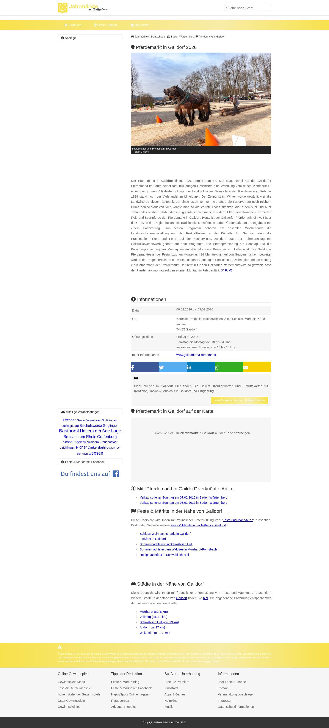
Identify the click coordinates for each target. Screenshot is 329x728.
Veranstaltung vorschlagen (236, 694)
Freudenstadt (109, 442)
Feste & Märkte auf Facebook (131, 688)
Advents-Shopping (124, 706)
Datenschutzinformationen (236, 706)
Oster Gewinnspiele (71, 700)
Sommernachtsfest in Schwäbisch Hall (166, 544)
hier (205, 598)
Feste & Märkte (106, 25)
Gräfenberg (107, 437)
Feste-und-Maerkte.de (238, 520)
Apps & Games (174, 694)
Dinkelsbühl (97, 447)
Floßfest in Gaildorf (153, 539)
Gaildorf (181, 598)
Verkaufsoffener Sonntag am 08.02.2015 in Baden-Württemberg (183, 502)
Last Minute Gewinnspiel (75, 688)
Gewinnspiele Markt (71, 682)
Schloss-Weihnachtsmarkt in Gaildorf (165, 533)
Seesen (96, 453)
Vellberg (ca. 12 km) (153, 617)
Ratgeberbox (120, 700)
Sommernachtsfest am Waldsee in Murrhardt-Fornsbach (178, 549)
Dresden (69, 420)
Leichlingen (67, 447)
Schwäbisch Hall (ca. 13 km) (159, 622)
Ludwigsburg (70, 425)
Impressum (140, 25)
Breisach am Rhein (79, 437)
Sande (81, 420)
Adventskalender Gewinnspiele (79, 694)
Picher (81, 447)
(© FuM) (226, 270)
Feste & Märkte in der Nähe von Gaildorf (198, 525)
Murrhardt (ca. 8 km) (154, 611)
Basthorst (69, 430)
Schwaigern (91, 442)
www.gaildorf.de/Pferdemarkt (196, 355)
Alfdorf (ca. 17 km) (152, 627)
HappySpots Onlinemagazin (130, 694)
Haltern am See (95, 431)
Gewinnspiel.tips (69, 706)
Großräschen (109, 420)
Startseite (72, 25)
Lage (116, 430)
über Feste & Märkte (232, 682)
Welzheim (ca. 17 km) (155, 632)
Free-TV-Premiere (176, 682)
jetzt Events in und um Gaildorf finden (240, 400)
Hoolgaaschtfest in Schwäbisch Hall (164, 555)
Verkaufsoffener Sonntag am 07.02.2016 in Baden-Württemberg (183, 497)
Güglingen (111, 425)
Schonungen (72, 442)
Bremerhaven (93, 420)
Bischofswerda (91, 425)
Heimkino (170, 700)
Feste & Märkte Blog (125, 682)
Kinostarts (171, 688)
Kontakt (223, 688)
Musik (168, 706)
